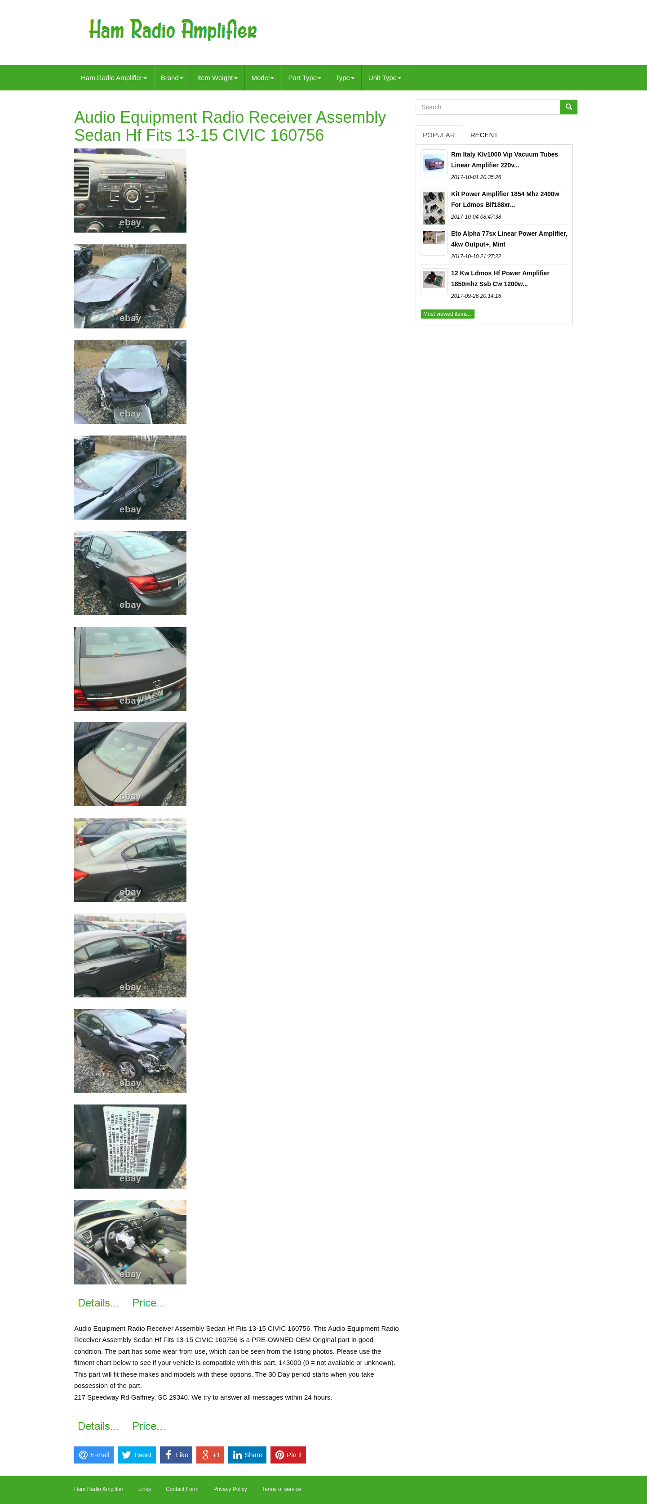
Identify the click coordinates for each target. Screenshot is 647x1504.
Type (345, 77)
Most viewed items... (447, 314)
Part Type (304, 77)
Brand (172, 77)
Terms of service (281, 1489)
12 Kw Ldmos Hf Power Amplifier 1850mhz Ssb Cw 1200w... (500, 278)
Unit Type (384, 77)
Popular (439, 135)
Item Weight (217, 77)
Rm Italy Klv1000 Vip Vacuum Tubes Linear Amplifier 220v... (504, 160)
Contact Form (182, 1489)
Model (263, 77)
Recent (484, 135)
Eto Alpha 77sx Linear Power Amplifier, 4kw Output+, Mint (509, 239)
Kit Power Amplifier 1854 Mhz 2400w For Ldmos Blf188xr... (505, 199)
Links (144, 1489)
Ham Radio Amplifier (114, 77)
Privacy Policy (230, 1489)
